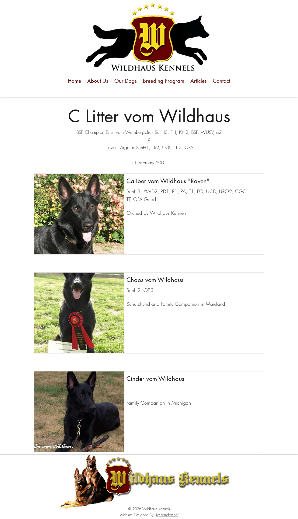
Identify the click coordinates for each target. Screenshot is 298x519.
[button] (79, 214)
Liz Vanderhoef (167, 514)
